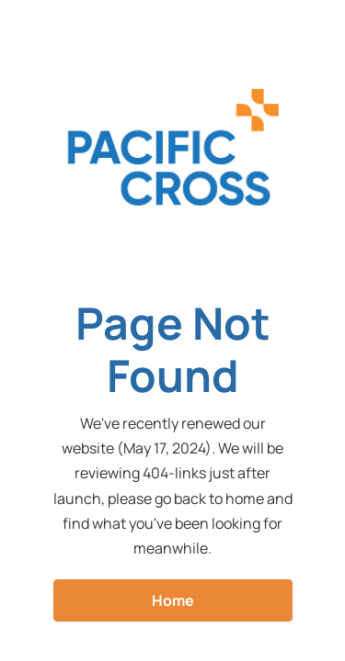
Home (173, 600)
